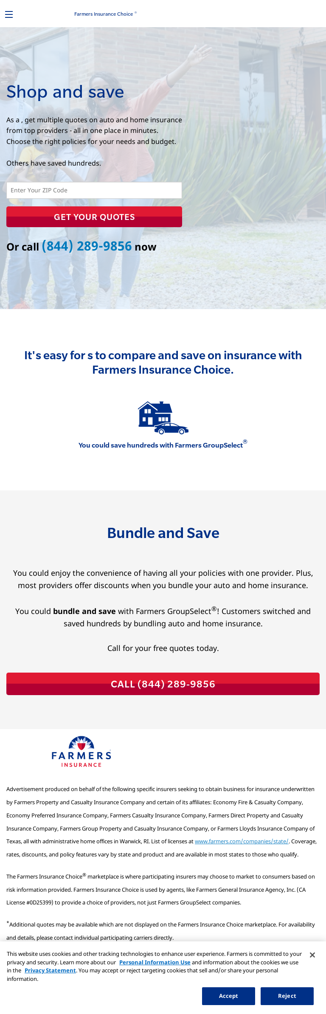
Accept (229, 996)
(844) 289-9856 (87, 245)
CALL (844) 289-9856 (163, 683)
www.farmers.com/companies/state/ (242, 841)
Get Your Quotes (94, 216)
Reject (287, 996)
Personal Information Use (155, 962)
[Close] (312, 955)
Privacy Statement (50, 970)
